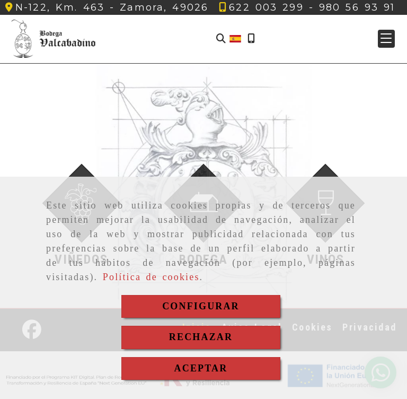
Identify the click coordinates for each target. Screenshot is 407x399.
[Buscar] (221, 39)
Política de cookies (151, 277)
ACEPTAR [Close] (201, 368)
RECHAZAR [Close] (201, 337)
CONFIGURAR (201, 306)
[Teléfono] (266, 7)
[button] (386, 39)
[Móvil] (251, 39)
